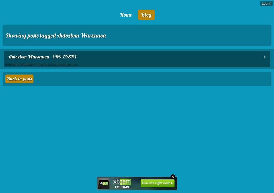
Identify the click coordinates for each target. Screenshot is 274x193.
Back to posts (19, 79)
